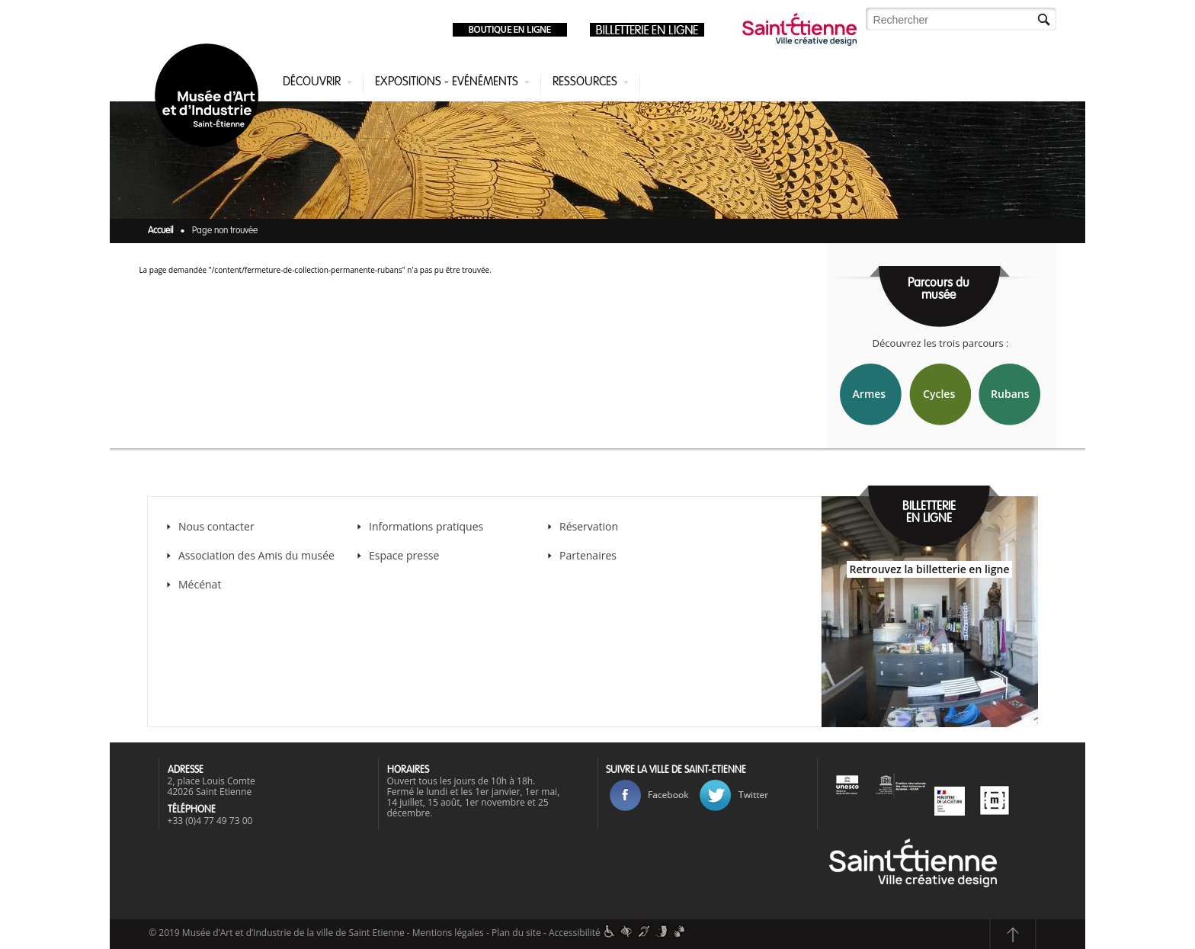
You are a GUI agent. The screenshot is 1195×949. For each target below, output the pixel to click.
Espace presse (404, 555)
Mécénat (199, 584)
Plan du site (516, 932)
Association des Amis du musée (258, 555)
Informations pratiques (426, 526)
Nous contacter (216, 526)
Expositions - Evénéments (446, 82)
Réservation (588, 526)
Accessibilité (575, 932)
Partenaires (588, 555)
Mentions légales (448, 932)
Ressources (585, 82)
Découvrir (312, 82)
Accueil (160, 231)
